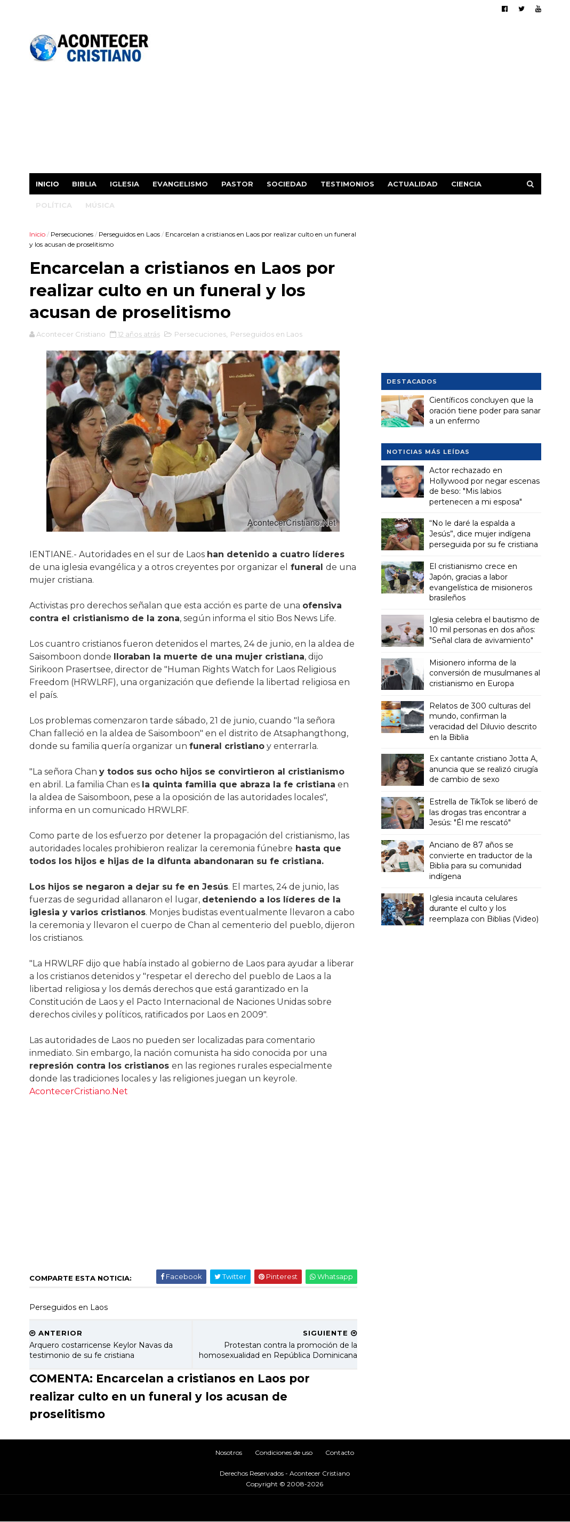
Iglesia (124, 184)
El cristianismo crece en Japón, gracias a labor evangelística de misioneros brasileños (480, 582)
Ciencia (466, 184)
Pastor (237, 184)
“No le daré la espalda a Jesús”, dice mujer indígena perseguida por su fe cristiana (483, 533)
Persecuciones (72, 234)
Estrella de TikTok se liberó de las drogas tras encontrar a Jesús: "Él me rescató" (483, 812)
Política (54, 205)
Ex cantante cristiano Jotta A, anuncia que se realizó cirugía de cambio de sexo (483, 769)
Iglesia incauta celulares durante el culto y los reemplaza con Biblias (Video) (484, 908)
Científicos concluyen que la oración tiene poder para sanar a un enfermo (485, 410)
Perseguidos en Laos (129, 234)
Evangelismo (180, 184)
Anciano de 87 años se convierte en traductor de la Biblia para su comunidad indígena (480, 860)
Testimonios (347, 184)
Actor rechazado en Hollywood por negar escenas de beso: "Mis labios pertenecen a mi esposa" (484, 486)
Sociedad (287, 184)
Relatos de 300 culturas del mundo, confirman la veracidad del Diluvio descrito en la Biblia (483, 721)
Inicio (47, 184)
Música (100, 205)
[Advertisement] (346, 98)
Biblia (84, 184)
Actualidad (413, 184)
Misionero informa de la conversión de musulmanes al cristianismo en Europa (484, 673)
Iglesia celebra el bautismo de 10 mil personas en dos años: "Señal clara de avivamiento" (484, 630)
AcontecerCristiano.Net (78, 1091)
